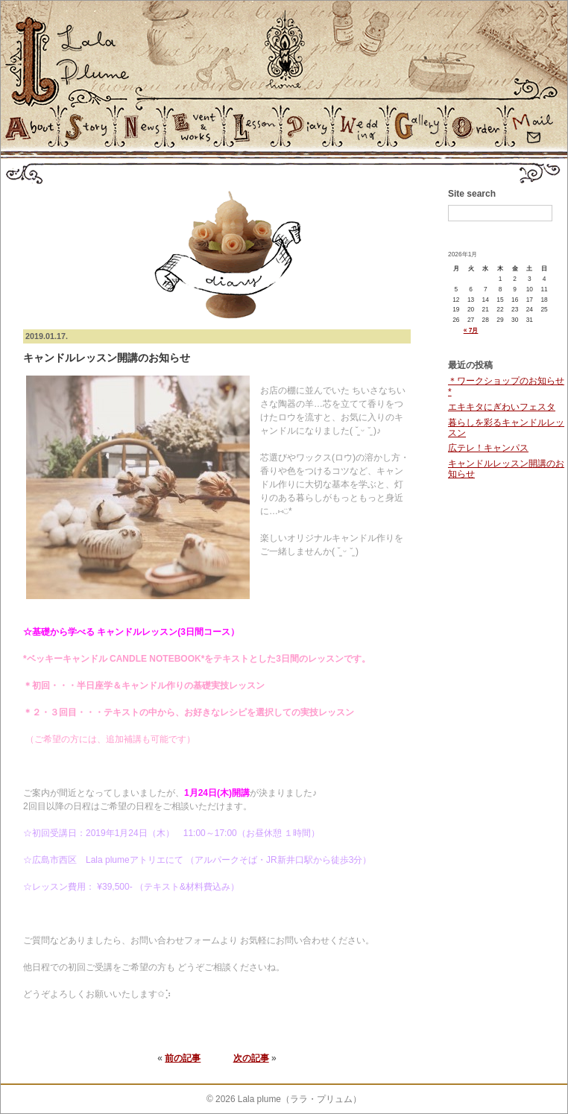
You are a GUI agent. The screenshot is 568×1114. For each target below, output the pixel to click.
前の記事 (183, 1058)
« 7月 (471, 330)
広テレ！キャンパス (488, 448)
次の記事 (251, 1058)
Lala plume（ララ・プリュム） (300, 1099)
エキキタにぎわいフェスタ (501, 407)
